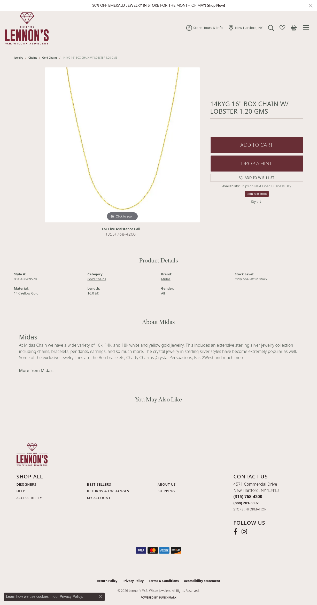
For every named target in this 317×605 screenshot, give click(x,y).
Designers (26, 484)
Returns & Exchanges (108, 491)
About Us (167, 484)
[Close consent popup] (100, 596)
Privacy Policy (133, 581)
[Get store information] (250, 509)
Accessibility (29, 498)
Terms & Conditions (164, 581)
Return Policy (107, 581)
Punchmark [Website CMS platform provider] (167, 597)
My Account (99, 498)
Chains (32, 57)
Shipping (166, 491)
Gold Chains (49, 57)
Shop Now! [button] (216, 5)
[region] (122, 144)
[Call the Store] (248, 496)
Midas (166, 279)
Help (21, 491)
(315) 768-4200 (121, 234)
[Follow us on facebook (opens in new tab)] (235, 532)
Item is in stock (257, 194)
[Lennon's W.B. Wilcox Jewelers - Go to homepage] (32, 454)
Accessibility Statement (202, 581)
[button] (271, 27)
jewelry (19, 57)
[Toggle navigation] (306, 27)
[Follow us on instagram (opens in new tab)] (244, 532)
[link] (204, 27)
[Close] (310, 5)
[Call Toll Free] (246, 502)
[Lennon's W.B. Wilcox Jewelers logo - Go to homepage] (26, 27)
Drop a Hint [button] (256, 163)
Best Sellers (99, 484)
